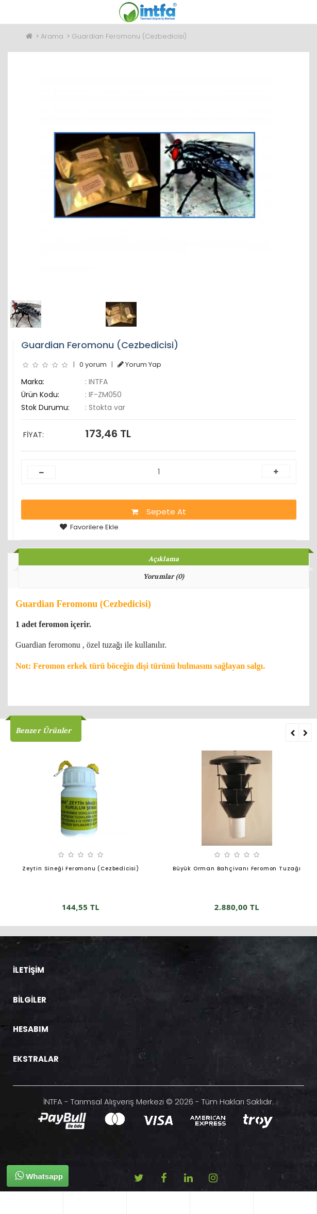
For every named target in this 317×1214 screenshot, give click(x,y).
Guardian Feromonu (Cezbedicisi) (129, 36)
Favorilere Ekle (89, 527)
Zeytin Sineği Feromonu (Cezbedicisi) (80, 868)
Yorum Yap (139, 364)
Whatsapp (39, 1175)
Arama (52, 36)
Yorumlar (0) (163, 576)
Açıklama (163, 559)
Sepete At (158, 511)
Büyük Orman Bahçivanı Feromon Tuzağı (237, 868)
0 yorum (93, 364)
